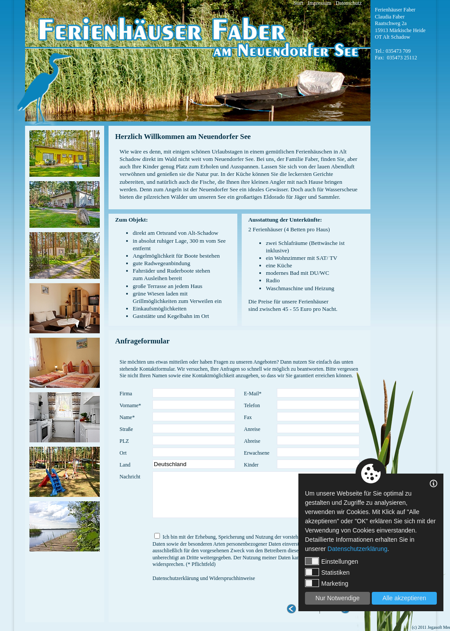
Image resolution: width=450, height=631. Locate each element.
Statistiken (327, 572)
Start (299, 3)
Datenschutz (349, 3)
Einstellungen (331, 561)
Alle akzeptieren (404, 598)
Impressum (319, 3)
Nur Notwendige (337, 598)
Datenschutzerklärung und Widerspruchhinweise (203, 578)
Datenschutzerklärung (357, 548)
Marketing (326, 583)
